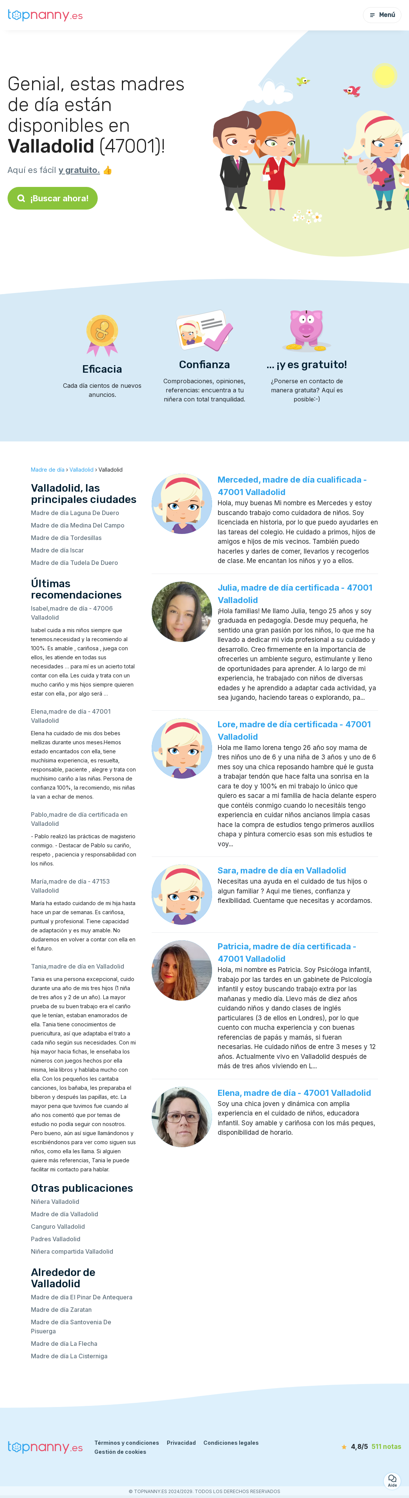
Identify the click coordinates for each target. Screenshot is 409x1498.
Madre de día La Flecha (64, 1343)
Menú (382, 15)
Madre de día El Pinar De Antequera (81, 1297)
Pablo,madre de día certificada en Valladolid (79, 819)
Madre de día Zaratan (61, 1309)
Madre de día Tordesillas (66, 538)
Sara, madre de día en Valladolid (282, 870)
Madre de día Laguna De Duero (75, 513)
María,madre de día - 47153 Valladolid (70, 886)
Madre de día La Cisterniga (69, 1356)
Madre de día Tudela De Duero (74, 562)
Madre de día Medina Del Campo (78, 525)
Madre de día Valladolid (64, 1214)
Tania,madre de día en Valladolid (77, 966)
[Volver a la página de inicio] (45, 15)
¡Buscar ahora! (53, 198)
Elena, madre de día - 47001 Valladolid (294, 1093)
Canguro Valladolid (58, 1226)
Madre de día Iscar (57, 550)
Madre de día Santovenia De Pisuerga (71, 1326)
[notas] (359, 1447)
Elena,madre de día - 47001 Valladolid (71, 716)
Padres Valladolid (55, 1239)
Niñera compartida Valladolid (72, 1251)
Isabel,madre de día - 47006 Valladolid (72, 613)
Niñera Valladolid (55, 1201)
